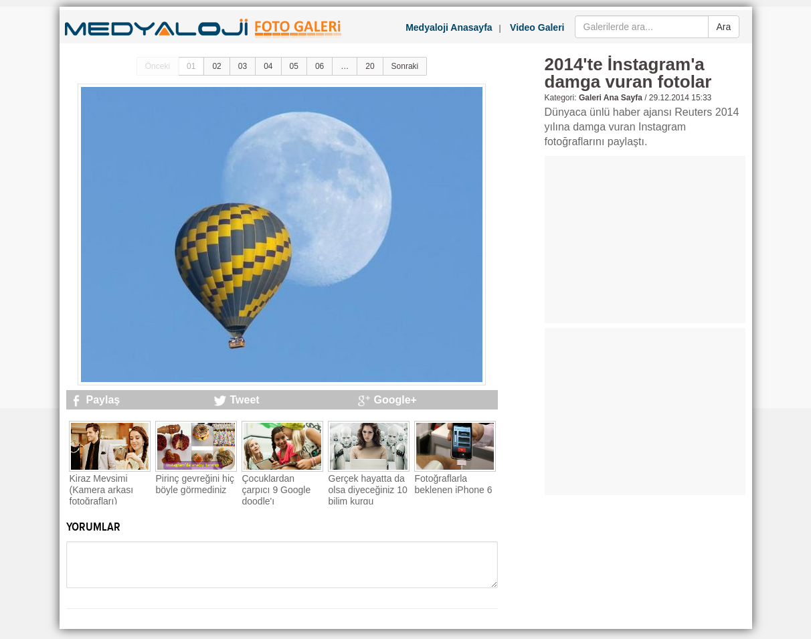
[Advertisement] (645, 239)
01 (191, 66)
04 (268, 66)
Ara (724, 26)
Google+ (395, 399)
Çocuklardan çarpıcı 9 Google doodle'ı (276, 490)
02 (216, 66)
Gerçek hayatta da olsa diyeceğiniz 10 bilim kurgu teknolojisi (368, 495)
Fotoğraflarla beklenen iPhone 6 (453, 484)
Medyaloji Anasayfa (449, 27)
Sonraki (405, 66)
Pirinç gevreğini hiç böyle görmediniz (195, 484)
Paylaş (103, 399)
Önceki (157, 66)
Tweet (245, 399)
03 (242, 66)
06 (319, 66)
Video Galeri (537, 27)
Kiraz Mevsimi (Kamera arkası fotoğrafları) (102, 490)
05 (294, 66)
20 (369, 66)
